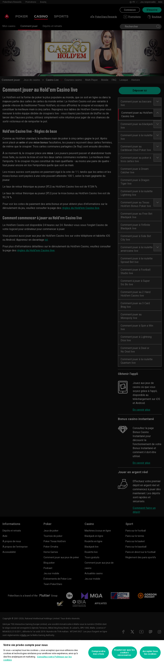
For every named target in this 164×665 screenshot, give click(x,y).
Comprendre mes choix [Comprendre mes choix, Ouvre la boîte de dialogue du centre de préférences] (98, 652)
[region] (82, 652)
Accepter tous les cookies (150, 652)
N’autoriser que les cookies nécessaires (124, 652)
